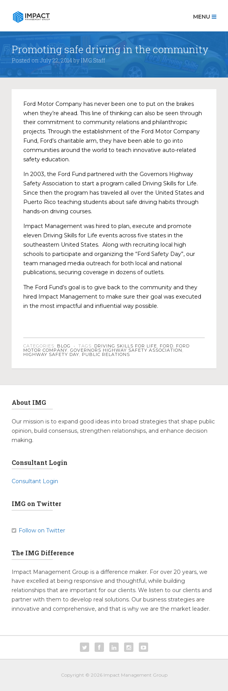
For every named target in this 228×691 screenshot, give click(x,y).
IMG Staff (93, 60)
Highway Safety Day (51, 354)
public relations (106, 354)
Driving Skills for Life (125, 346)
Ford (166, 346)
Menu (204, 16)
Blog (64, 346)
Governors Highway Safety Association (126, 350)
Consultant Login (35, 481)
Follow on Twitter (42, 530)
